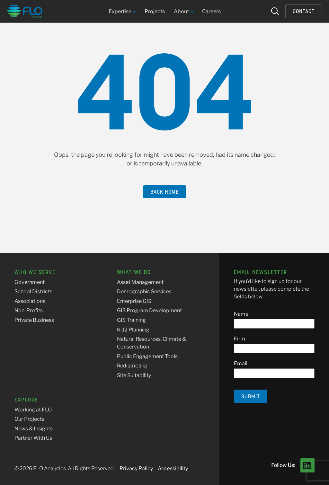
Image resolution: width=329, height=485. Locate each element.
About (183, 11)
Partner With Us (33, 438)
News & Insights (33, 429)
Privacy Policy (136, 468)
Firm (239, 339)
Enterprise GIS (134, 301)
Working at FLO (33, 410)
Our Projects (29, 419)
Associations (29, 301)
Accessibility (173, 468)
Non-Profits (28, 310)
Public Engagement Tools (147, 356)
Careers (211, 11)
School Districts (33, 291)
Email (240, 363)
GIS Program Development (149, 310)
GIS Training (131, 320)
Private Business (34, 320)
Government (29, 282)
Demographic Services (144, 291)
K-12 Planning (133, 330)
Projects (155, 11)
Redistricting (132, 366)
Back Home (164, 192)
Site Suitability (134, 375)
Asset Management (140, 282)
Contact (304, 11)
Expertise (122, 11)
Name (241, 314)
